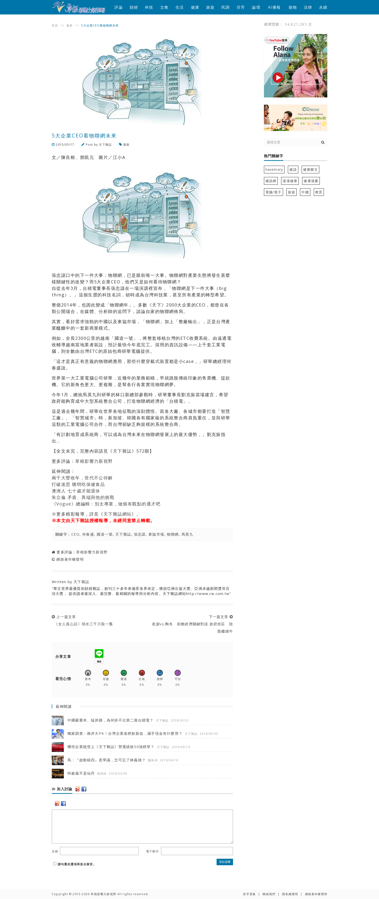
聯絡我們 (268, 894)
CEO (75, 534)
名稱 (55, 851)
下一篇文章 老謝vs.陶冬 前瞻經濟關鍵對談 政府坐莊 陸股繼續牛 (191, 623)
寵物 (293, 7)
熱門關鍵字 (273, 156)
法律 (308, 7)
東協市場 (156, 534)
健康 (195, 7)
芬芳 (241, 7)
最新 (69, 25)
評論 (118, 7)
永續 (323, 7)
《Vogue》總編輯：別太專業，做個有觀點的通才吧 (106, 504)
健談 (293, 169)
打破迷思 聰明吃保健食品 (78, 484)
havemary (274, 169)
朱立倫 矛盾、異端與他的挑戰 (83, 497)
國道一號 (105, 534)
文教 (164, 7)
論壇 (256, 7)
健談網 (271, 180)
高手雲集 (249, 894)
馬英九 (187, 534)
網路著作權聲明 (70, 559)
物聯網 (173, 534)
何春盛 (88, 534)
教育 (318, 192)
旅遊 (210, 7)
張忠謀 (140, 534)
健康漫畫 (311, 180)
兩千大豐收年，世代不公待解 (82, 478)
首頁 (55, 25)
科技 (149, 7)
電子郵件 (152, 851)
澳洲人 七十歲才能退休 (76, 491)
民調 (225, 7)
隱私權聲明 (290, 894)
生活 (179, 7)
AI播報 (274, 7)
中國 (305, 192)
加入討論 (62, 789)
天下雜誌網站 (117, 514)
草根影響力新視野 (94, 461)
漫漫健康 (290, 180)
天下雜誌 (105, 145)
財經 (134, 7)
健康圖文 (310, 169)
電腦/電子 (273, 192)
